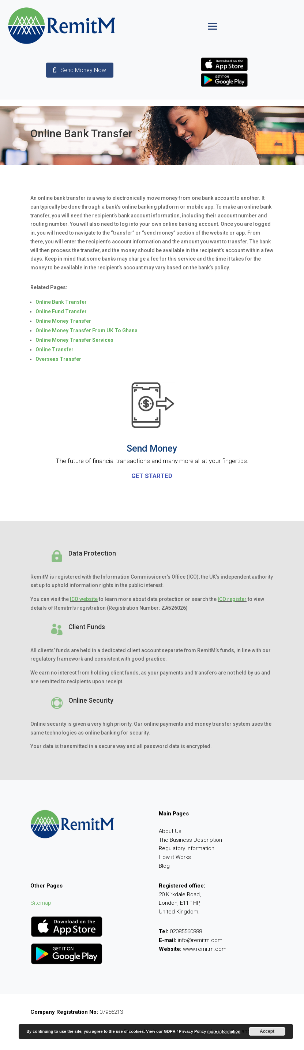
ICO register (232, 599)
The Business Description (190, 840)
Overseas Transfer (58, 359)
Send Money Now (83, 70)
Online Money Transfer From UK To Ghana (86, 330)
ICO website (84, 599)
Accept (267, 1031)
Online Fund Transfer (61, 311)
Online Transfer (54, 349)
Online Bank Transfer (61, 302)
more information (223, 1031)
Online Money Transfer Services (74, 340)
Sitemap (40, 903)
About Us (170, 831)
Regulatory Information (186, 848)
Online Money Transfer (63, 321)
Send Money (152, 448)
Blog (164, 866)
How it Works (175, 857)
